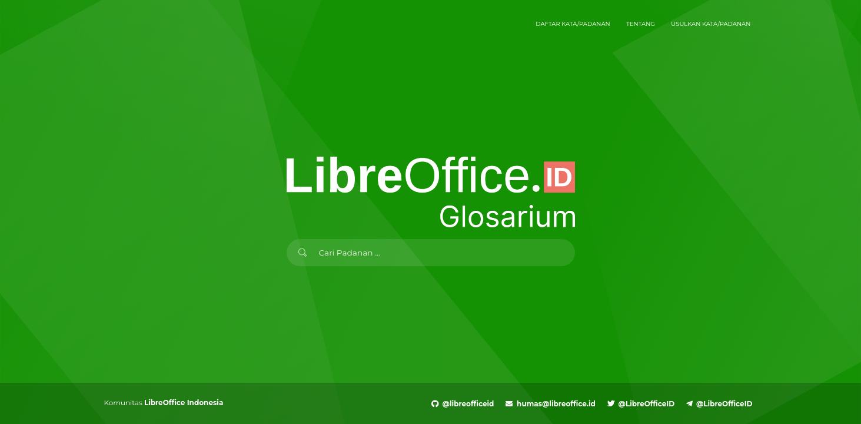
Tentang (640, 24)
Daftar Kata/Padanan (573, 24)
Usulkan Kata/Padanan (710, 24)
